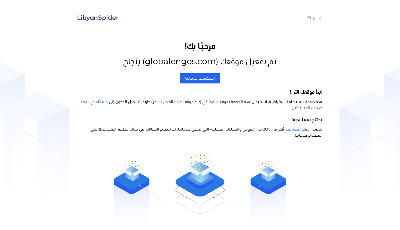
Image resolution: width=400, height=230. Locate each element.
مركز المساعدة (297, 129)
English (314, 18)
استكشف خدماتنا (200, 78)
